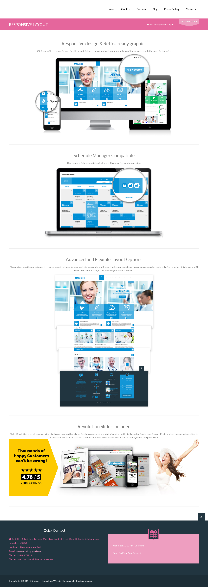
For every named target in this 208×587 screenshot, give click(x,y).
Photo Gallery (171, 9)
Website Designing (63, 581)
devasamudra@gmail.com (28, 551)
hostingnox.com (84, 581)
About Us (125, 9)
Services (141, 9)
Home (111, 9)
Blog (155, 9)
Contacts (191, 9)
